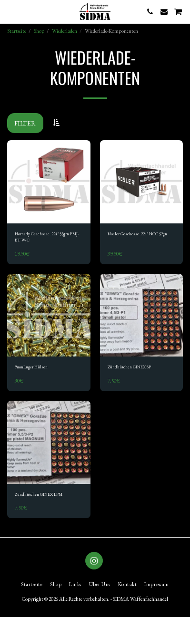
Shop (39, 31)
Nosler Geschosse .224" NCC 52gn (137, 234)
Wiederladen (64, 31)
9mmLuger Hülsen (31, 367)
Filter (25, 123)
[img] (48, 181)
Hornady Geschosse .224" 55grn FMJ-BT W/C (47, 237)
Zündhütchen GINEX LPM (38, 494)
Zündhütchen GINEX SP (129, 367)
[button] (10, 11)
